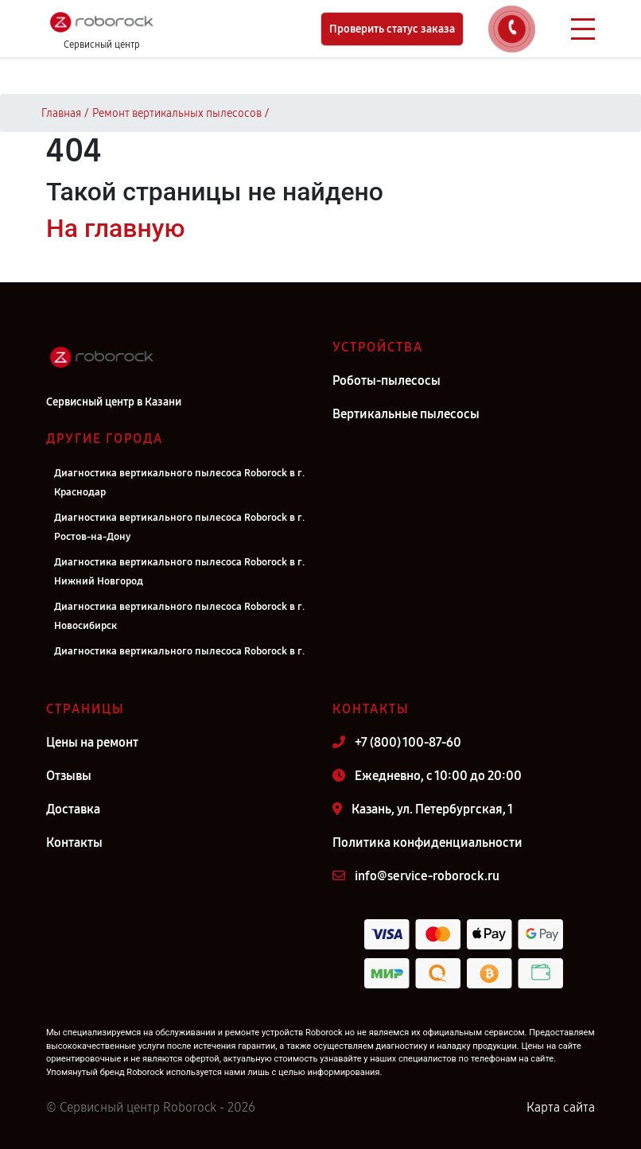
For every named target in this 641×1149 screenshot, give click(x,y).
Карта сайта (560, 1107)
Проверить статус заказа (392, 29)
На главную (115, 228)
